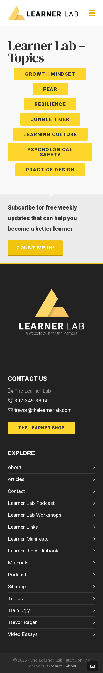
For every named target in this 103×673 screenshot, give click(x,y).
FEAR (50, 89)
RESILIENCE (50, 104)
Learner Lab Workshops (34, 515)
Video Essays (23, 634)
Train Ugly (19, 610)
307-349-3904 (30, 401)
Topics (15, 598)
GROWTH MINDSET (50, 74)
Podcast (17, 575)
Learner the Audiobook (33, 551)
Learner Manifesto (28, 539)
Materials (18, 563)
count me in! (35, 248)
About (14, 467)
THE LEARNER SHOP (41, 427)
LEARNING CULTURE (50, 134)
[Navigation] (92, 13)
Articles (16, 479)
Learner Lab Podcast (31, 503)
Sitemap (17, 586)
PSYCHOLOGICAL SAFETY (50, 152)
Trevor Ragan (23, 622)
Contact (16, 491)
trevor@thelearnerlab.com (43, 410)
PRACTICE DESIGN (50, 170)
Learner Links (23, 527)
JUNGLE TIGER (50, 119)
